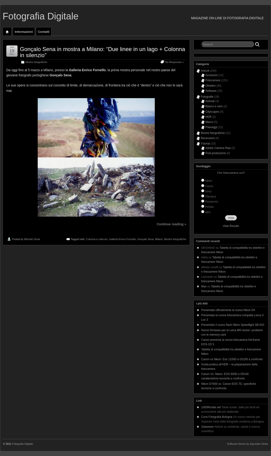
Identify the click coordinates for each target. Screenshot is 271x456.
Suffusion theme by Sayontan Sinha (247, 443)
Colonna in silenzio (97, 239)
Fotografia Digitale (40, 16)
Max (204, 286)
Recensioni (208, 138)
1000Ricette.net (211, 407)
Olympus (210, 196)
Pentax (209, 206)
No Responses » (174, 62)
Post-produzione (215, 153)
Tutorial (205, 143)
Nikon (208, 180)
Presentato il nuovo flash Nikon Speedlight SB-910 (232, 324)
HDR (208, 117)
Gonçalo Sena (145, 239)
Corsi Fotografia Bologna (216, 417)
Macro (209, 122)
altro (207, 212)
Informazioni (24, 31)
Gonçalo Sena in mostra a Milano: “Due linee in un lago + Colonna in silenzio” (102, 52)
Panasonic (211, 201)
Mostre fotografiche (36, 62)
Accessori (211, 75)
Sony (208, 191)
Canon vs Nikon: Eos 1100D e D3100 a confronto (232, 359)
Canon (209, 186)
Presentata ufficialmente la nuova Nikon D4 (228, 310)
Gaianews (207, 426)
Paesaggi (211, 127)
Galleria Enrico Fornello (122, 239)
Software (210, 91)
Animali (210, 101)
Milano (159, 239)
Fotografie (207, 96)
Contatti (43, 31)
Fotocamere (212, 80)
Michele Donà (32, 239)
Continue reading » (171, 224)
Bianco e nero (214, 106)
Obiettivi (210, 85)
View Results (231, 226)
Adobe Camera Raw (218, 148)
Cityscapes (212, 111)
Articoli (205, 70)
